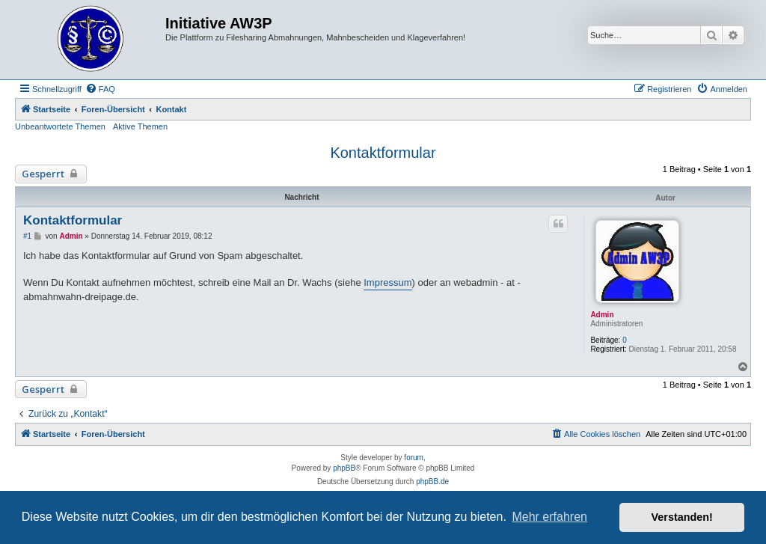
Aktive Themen (140, 126)
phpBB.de (432, 481)
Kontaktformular (382, 152)
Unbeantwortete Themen (60, 126)
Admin (601, 315)
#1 (27, 236)
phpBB (344, 468)
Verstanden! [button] (682, 517)
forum (413, 457)
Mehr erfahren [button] (549, 516)
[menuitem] (100, 89)
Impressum (387, 282)
